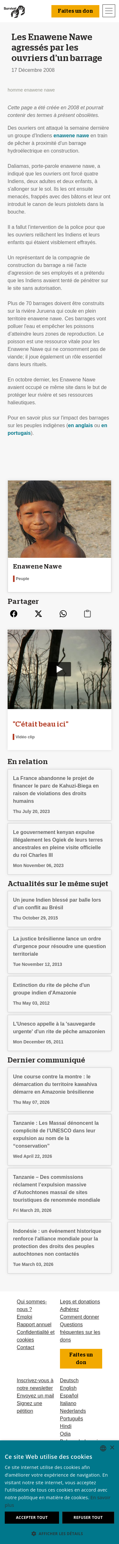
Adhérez (69, 1309)
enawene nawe (71, 135)
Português (71, 1418)
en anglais (80, 425)
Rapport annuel (34, 1324)
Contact (25, 1347)
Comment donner (79, 1317)
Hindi (65, 1426)
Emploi (24, 1317)
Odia (65, 1434)
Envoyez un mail (35, 1395)
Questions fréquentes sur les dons (80, 1332)
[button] (59, 1533)
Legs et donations (80, 1301)
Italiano (68, 1403)
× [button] (111, 1447)
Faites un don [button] (75, 11)
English (68, 1388)
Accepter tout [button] (32, 1517)
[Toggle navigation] (108, 10)
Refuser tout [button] (88, 1517)
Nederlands (73, 1411)
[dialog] (59, 1492)
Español (69, 1395)
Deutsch (69, 1380)
